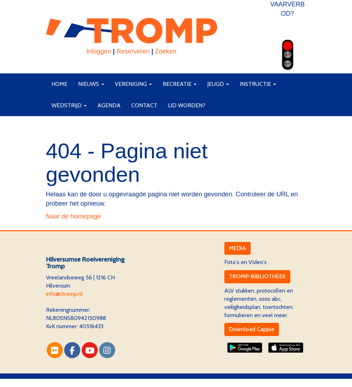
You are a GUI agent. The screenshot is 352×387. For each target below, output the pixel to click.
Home (59, 84)
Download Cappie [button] (251, 329)
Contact (144, 105)
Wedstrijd (69, 105)
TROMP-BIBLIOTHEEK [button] (257, 276)
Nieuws (91, 84)
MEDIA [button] (237, 248)
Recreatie (180, 84)
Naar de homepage (73, 216)
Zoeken (166, 51)
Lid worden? (186, 105)
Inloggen (98, 51)
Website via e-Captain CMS (79, 382)
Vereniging (133, 84)
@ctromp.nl (64, 293)
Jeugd (218, 84)
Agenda (109, 105)
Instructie (258, 84)
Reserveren (132, 51)
